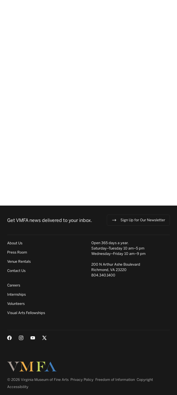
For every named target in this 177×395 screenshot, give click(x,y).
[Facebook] (9, 338)
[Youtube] (33, 338)
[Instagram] (21, 338)
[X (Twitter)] (44, 338)
